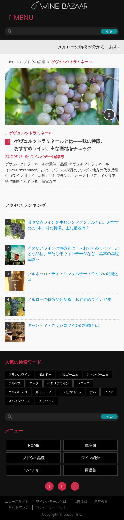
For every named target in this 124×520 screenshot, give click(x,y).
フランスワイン (19, 374)
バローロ (83, 383)
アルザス (15, 383)
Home (12, 61)
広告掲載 (80, 501)
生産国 (90, 445)
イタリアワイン (58, 383)
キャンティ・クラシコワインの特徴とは (63, 325)
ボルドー (45, 374)
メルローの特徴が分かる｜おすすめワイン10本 (69, 299)
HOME (33, 445)
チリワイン (46, 401)
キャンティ (43, 392)
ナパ (93, 392)
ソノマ (109, 392)
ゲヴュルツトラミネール (30, 133)
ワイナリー (33, 470)
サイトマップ (19, 507)
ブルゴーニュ (69, 374)
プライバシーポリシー (53, 507)
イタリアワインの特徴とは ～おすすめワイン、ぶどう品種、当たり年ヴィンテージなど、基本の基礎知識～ (73, 253)
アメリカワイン (70, 392)
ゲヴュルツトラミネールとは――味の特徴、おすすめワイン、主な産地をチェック (59, 144)
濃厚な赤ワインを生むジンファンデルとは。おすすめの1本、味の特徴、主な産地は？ (73, 225)
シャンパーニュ (97, 374)
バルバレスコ (18, 392)
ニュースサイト (17, 501)
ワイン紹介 (90, 457)
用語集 (90, 470)
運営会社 (101, 501)
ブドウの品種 (34, 61)
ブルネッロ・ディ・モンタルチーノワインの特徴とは (73, 276)
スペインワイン (19, 401)
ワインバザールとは (51, 501)
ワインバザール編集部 (47, 157)
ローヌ (34, 383)
